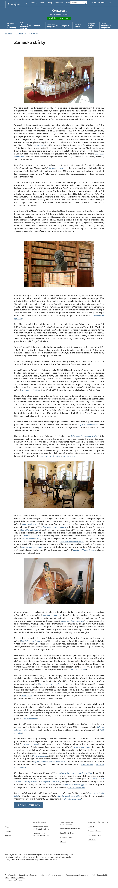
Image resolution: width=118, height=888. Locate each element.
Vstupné (63, 842)
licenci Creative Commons (57, 855)
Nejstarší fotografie (45, 762)
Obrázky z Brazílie (31, 782)
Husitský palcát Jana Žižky (69, 796)
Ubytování (92, 840)
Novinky (34, 3)
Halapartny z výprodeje (72, 799)
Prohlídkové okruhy (67, 833)
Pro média (59, 3)
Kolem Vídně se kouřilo (77, 670)
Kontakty (8, 836)
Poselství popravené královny (55, 527)
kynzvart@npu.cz (39, 834)
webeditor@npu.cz (26, 878)
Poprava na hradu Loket (88, 425)
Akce (42, 3)
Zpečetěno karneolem (81, 747)
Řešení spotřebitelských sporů (53, 875)
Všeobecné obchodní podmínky (80, 875)
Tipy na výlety (65, 846)
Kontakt (69, 3)
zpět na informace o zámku (30, 805)
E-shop (49, 3)
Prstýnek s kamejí (31, 744)
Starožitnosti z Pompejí (51, 615)
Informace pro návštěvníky (70, 829)
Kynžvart (59, 10)
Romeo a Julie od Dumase (32, 547)
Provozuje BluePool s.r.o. (13, 880)
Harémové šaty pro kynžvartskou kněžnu (74, 773)
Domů (7, 823)
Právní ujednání (11, 875)
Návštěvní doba (66, 838)
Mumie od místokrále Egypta (49, 456)
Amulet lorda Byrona (31, 524)
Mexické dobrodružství (31, 539)
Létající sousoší (39, 145)
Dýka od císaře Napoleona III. (71, 542)
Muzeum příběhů (31, 719)
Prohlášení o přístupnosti (29, 875)
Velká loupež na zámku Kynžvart (85, 436)
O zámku (91, 827)
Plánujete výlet (99, 3)
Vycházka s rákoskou (31, 536)
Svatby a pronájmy (94, 835)
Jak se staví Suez (69, 456)
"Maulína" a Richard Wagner (83, 550)
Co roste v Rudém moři (77, 787)
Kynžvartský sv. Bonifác (30, 390)
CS (111, 3)
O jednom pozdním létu (58, 168)
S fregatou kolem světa (51, 782)
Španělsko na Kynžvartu (31, 530)
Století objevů (27, 696)
